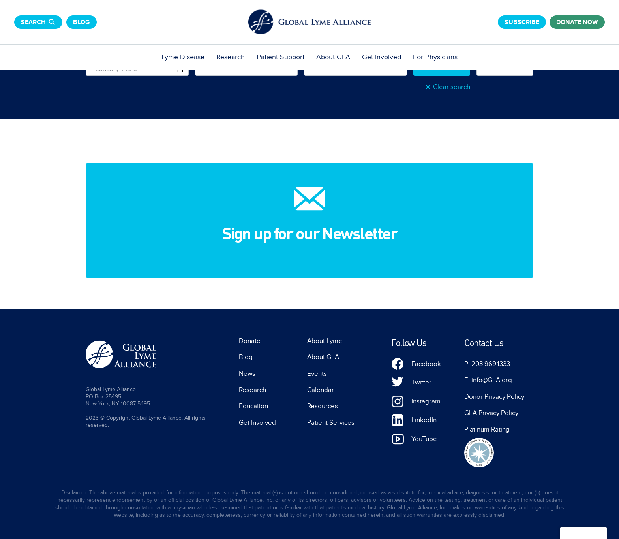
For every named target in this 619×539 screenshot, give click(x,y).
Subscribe (522, 22)
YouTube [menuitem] (424, 439)
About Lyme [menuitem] (324, 341)
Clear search (451, 87)
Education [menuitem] (253, 406)
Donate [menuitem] (250, 341)
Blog (81, 22)
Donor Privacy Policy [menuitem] (494, 397)
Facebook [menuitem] (426, 364)
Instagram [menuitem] (426, 401)
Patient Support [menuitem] (280, 57)
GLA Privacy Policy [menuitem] (491, 413)
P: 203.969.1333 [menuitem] (487, 364)
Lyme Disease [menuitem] (182, 57)
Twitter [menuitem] (421, 382)
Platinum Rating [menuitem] (487, 429)
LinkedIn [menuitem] (424, 420)
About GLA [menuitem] (333, 57)
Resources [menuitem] (322, 406)
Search (38, 22)
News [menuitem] (247, 374)
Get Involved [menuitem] (381, 57)
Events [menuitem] (317, 374)
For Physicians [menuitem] (435, 57)
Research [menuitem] (230, 57)
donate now (577, 22)
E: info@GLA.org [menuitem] (488, 380)
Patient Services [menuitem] (331, 423)
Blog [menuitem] (246, 357)
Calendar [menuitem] (320, 390)
